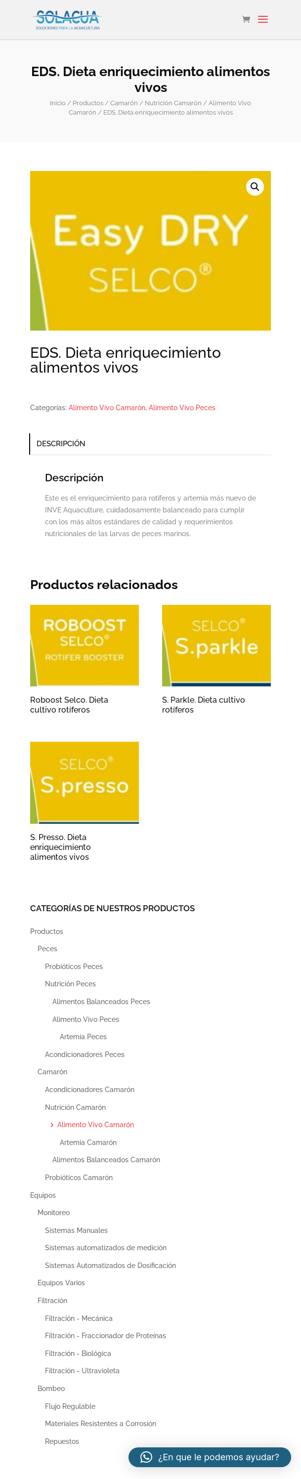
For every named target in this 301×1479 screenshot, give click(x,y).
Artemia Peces (83, 1037)
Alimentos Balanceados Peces (101, 1002)
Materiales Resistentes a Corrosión (100, 1424)
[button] (255, 187)
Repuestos (62, 1441)
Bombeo (51, 1389)
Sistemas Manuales (76, 1230)
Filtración (52, 1301)
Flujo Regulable (70, 1406)
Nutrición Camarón (173, 103)
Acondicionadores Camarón (89, 1090)
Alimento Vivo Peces (182, 408)
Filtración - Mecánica (79, 1318)
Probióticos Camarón (79, 1178)
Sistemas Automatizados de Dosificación (110, 1265)
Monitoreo (54, 1213)
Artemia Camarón (88, 1142)
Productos (88, 103)
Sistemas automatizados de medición (106, 1248)
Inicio (58, 103)
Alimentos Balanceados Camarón (106, 1160)
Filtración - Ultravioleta (82, 1371)
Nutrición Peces (70, 984)
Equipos (43, 1195)
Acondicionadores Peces (85, 1054)
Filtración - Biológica (78, 1353)
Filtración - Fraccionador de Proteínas (105, 1336)
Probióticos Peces (74, 967)
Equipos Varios (61, 1283)
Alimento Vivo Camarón (107, 408)
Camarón (124, 103)
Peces (47, 949)
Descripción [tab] (61, 443)
